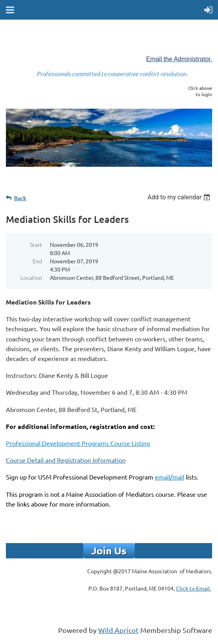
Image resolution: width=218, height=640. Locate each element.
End (37, 260)
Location (31, 277)
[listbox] (179, 197)
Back (20, 198)
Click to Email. (193, 588)
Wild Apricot (118, 630)
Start (36, 244)
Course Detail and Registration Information (66, 460)
